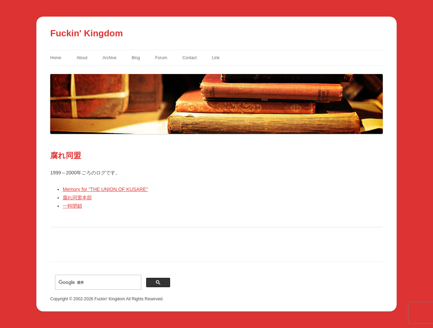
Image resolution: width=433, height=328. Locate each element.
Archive (109, 57)
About (82, 57)
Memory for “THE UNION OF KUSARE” (105, 189)
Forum (161, 57)
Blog (136, 57)
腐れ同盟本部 (77, 197)
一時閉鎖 (72, 206)
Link (216, 57)
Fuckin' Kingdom (86, 33)
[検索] (97, 282)
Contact (190, 57)
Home (55, 57)
